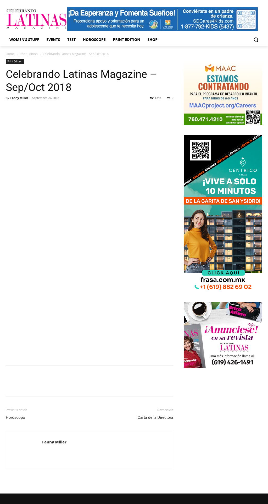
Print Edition (29, 54)
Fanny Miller (19, 98)
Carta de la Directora (155, 417)
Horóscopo (15, 417)
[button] (256, 39)
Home (10, 54)
